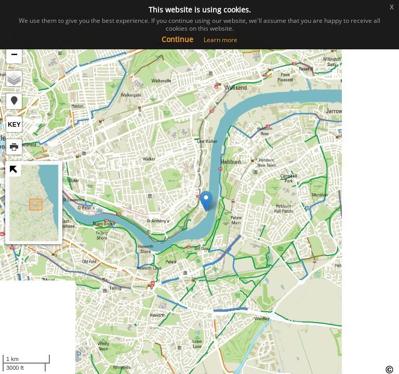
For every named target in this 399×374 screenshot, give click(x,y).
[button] (14, 101)
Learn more (220, 39)
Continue (177, 39)
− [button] (14, 55)
